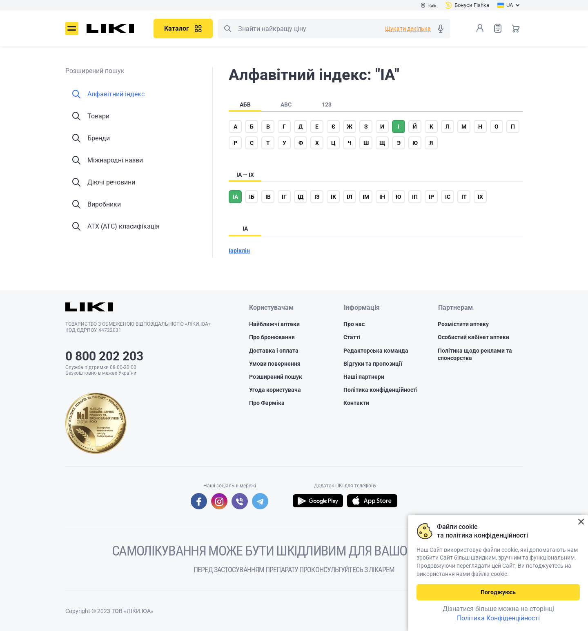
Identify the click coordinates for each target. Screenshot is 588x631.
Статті (352, 337)
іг (284, 196)
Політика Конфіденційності (498, 618)
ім (366, 196)
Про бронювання (272, 337)
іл (349, 196)
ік (333, 196)
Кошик (516, 28)
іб (251, 196)
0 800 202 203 (104, 356)
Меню (71, 28)
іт (464, 196)
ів (268, 196)
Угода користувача (275, 390)
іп (415, 196)
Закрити (581, 522)
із (317, 196)
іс (447, 196)
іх (480, 196)
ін (382, 196)
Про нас (354, 324)
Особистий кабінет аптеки (473, 337)
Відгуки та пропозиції (372, 363)
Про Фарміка (267, 403)
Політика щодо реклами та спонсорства (475, 354)
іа (235, 196)
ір (431, 196)
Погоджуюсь (498, 592)
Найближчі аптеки (274, 324)
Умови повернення (275, 363)
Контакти (356, 403)
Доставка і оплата (273, 350)
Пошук (227, 28)
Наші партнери (363, 376)
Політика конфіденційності (380, 390)
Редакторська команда (375, 350)
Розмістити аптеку (463, 324)
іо (398, 196)
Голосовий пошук (440, 28)
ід (300, 196)
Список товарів (498, 28)
